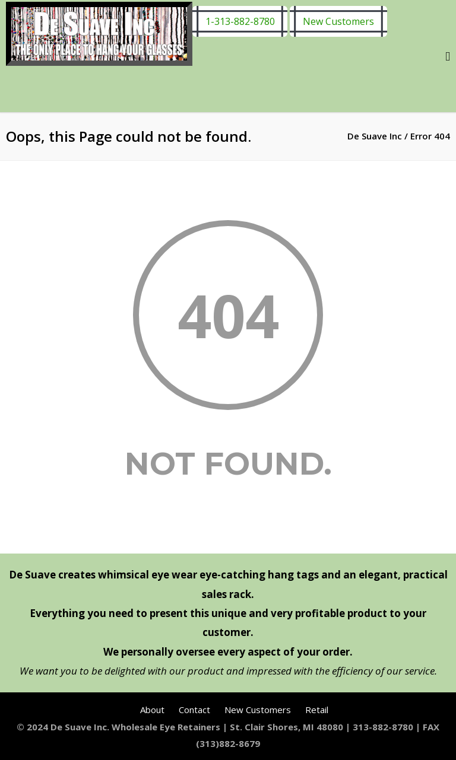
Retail (316, 710)
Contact (194, 710)
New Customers (338, 21)
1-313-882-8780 (240, 21)
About (152, 710)
